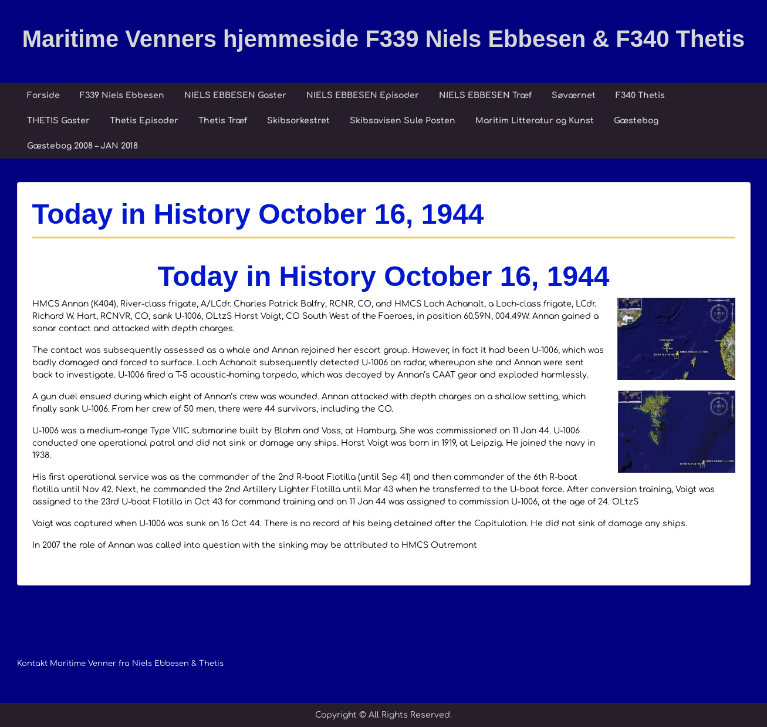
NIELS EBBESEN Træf (485, 95)
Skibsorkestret (298, 120)
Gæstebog (636, 120)
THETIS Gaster (58, 120)
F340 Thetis (640, 95)
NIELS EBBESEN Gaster (235, 95)
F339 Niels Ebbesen (122, 95)
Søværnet (574, 95)
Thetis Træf (222, 120)
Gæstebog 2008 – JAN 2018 (82, 146)
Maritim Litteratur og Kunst (534, 120)
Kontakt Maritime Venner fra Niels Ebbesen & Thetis (120, 663)
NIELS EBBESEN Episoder (362, 95)
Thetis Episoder (144, 120)
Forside (43, 95)
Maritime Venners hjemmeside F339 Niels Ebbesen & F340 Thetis (383, 39)
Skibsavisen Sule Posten (402, 120)
